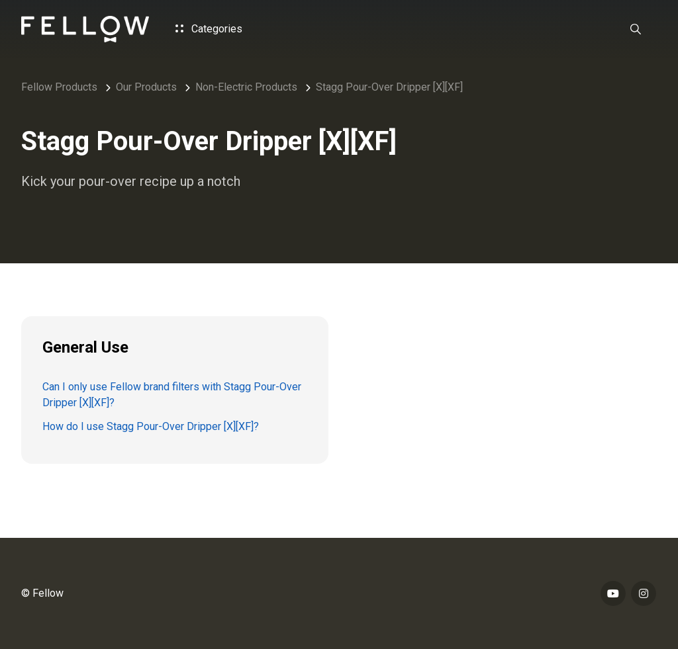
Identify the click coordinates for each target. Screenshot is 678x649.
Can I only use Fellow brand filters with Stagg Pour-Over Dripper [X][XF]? (171, 394)
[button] (635, 29)
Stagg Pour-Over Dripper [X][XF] (389, 87)
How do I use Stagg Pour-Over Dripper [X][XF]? (150, 426)
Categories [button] (208, 28)
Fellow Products (59, 87)
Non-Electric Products (246, 87)
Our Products (146, 87)
